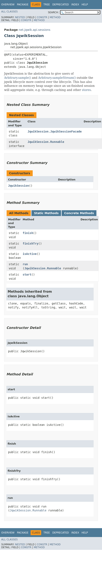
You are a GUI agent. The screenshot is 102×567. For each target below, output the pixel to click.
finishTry (30, 243)
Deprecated (60, 4)
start (27, 274)
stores (86, 90)
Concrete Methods (79, 213)
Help (85, 4)
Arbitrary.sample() (17, 77)
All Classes (9, 11)
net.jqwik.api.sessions (34, 29)
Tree (46, 4)
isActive (30, 253)
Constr (42, 17)
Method (55, 17)
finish (28, 233)
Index (75, 4)
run (25, 264)
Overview (7, 4)
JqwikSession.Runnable (46, 141)
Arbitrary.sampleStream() (57, 77)
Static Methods (46, 213)
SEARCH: (53, 12)
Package (22, 4)
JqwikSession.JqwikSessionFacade (55, 131)
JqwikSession (18, 185)
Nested (20, 17)
